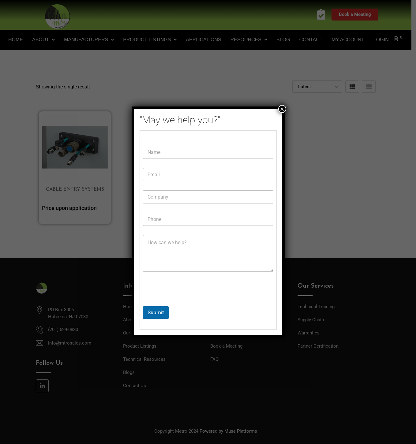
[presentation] (189, 302)
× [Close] (282, 109)
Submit (156, 312)
